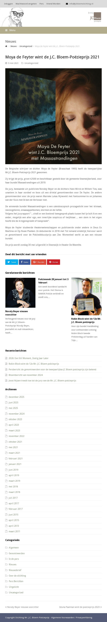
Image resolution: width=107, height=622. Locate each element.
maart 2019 (14, 481)
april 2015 (14, 520)
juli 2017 (13, 498)
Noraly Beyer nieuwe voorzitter (22, 607)
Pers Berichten (16, 581)
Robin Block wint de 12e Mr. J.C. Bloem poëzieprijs (34, 363)
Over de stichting (17, 575)
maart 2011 (14, 531)
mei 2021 (13, 447)
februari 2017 (16, 509)
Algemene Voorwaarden (62, 617)
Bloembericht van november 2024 (26, 375)
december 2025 (16, 397)
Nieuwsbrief (15, 570)
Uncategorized (31, 63)
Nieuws (12, 564)
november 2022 (16, 436)
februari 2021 (16, 458)
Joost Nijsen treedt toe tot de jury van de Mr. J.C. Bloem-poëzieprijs (42, 380)
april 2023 (14, 425)
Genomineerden (17, 553)
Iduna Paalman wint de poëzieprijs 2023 (80, 607)
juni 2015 (13, 514)
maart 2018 (14, 492)
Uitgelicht (14, 587)
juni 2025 (13, 402)
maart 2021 (14, 453)
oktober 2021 (15, 441)
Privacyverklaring (84, 617)
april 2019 (14, 475)
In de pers (14, 559)
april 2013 (14, 526)
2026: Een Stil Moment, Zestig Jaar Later (28, 358)
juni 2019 (13, 470)
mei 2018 (13, 486)
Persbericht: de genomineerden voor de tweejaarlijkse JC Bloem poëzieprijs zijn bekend (52, 369)
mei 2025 (13, 408)
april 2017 (14, 503)
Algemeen (14, 547)
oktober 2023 (15, 419)
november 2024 (16, 413)
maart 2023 (14, 430)
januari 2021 (15, 464)
